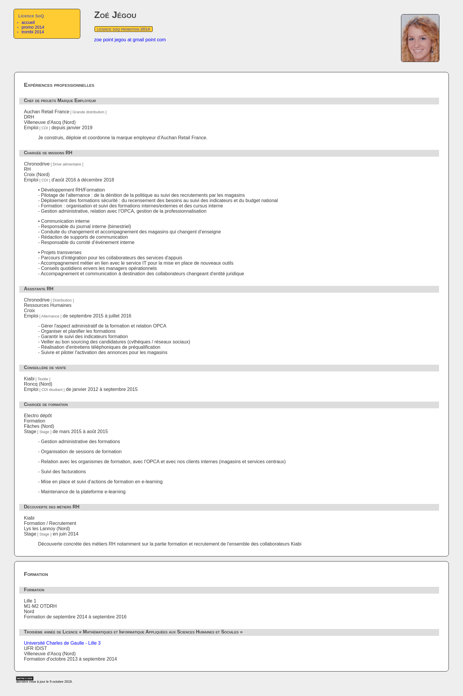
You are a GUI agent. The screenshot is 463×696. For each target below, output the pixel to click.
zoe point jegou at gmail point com (130, 39)
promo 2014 (33, 27)
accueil (28, 22)
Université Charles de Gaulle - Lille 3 (62, 643)
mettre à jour (24, 678)
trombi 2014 (33, 32)
